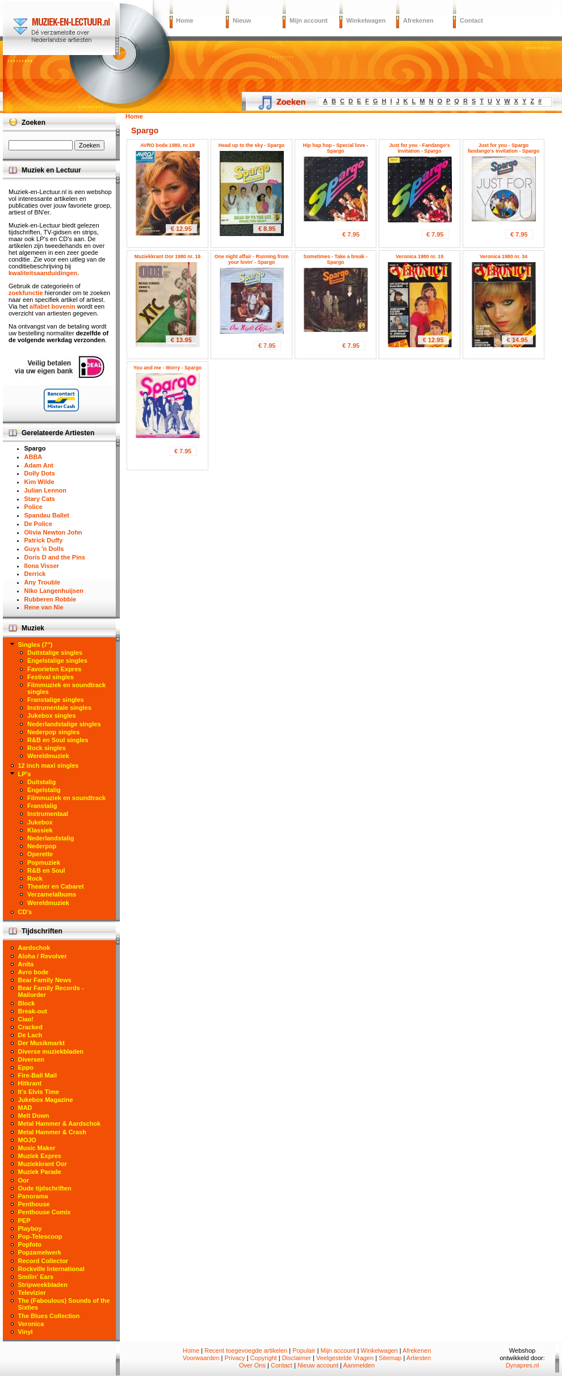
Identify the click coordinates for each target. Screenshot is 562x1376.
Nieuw (242, 20)
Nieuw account (317, 1365)
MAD (25, 1107)
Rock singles (46, 747)
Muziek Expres (39, 1155)
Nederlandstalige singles (64, 724)
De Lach (30, 1035)
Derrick (35, 573)
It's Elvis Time (39, 1091)
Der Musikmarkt (41, 1043)
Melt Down (33, 1115)
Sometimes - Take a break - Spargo (336, 259)
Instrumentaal (47, 813)
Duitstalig (41, 782)
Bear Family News (45, 980)
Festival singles (50, 677)
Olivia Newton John (53, 532)
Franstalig (42, 805)
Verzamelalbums (51, 894)
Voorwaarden (201, 1357)
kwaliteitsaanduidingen (43, 273)
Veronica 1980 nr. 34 (503, 256)
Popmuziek (43, 862)
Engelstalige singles (57, 660)
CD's (25, 911)
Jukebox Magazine (45, 1099)
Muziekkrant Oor (42, 1163)
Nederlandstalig (50, 838)
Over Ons (252, 1365)
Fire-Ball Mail (37, 1075)
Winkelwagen (366, 20)
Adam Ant (39, 465)
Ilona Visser (42, 565)
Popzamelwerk (39, 1252)
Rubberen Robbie (50, 599)
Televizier (32, 1292)
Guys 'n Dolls (44, 548)
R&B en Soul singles (58, 740)
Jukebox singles (51, 715)
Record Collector (43, 1260)
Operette (40, 854)
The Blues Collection (49, 1315)
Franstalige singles (55, 699)
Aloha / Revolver (42, 956)
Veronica (31, 1323)
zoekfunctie (26, 292)
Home (185, 20)
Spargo (35, 448)
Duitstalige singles (54, 652)
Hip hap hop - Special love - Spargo (335, 148)
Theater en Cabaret (55, 886)
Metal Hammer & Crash (52, 1132)
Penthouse (34, 1204)
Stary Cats (39, 498)
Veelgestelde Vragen (345, 1357)
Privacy (235, 1357)
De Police (38, 523)
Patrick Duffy (43, 540)
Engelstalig (44, 789)
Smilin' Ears (36, 1276)
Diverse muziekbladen (51, 1051)
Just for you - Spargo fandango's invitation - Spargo (503, 148)
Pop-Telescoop (40, 1236)
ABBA (33, 456)
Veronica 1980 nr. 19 (419, 256)
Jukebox (40, 822)
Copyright (263, 1357)
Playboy (30, 1228)
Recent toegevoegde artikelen (245, 1350)
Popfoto (30, 1244)
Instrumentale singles (59, 707)
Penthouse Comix (44, 1212)
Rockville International (51, 1268)
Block (26, 1003)
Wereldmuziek (48, 755)
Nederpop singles (53, 732)
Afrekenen (418, 20)
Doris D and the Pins (55, 557)
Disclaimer (296, 1357)
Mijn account (309, 20)
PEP (24, 1220)
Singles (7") (35, 644)
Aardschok (34, 947)
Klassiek (40, 830)
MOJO (27, 1140)
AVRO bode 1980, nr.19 (167, 145)
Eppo (26, 1067)
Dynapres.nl (522, 1365)
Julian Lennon (45, 490)
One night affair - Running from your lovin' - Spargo (251, 259)
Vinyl (25, 1331)
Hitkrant (30, 1083)
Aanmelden (359, 1365)
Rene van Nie (44, 607)
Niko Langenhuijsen (54, 590)
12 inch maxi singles (48, 765)
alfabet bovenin (53, 306)
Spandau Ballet (46, 515)
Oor (24, 1180)
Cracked (30, 1027)
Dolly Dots (39, 473)
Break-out (32, 1011)
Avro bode (33, 972)
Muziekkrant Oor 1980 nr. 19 (167, 256)
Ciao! (26, 1019)
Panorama (33, 1196)
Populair (303, 1350)
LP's (24, 774)
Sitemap (390, 1357)
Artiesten (418, 1357)
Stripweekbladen (43, 1284)
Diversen (31, 1059)
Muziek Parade (39, 1171)
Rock (35, 878)
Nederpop (41, 846)
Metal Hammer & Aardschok (59, 1123)
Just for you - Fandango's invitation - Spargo (419, 148)
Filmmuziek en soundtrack (66, 797)
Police (33, 506)
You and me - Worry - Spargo (167, 368)
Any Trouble (42, 582)
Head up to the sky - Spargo (251, 145)
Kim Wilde (39, 481)
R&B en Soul (46, 870)
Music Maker (37, 1147)
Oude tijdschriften (45, 1188)
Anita (26, 964)
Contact (471, 20)
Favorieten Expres (54, 669)
